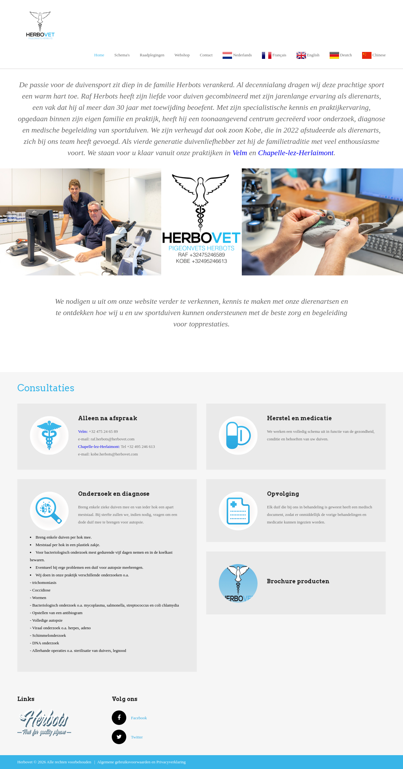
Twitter (127, 737)
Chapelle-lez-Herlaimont (296, 153)
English (308, 55)
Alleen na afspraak (107, 418)
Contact (206, 55)
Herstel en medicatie (299, 418)
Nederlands (237, 55)
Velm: (83, 431)
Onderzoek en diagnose (114, 493)
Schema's (122, 55)
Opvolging (283, 493)
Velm (239, 153)
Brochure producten (298, 581)
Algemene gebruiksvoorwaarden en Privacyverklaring (141, 762)
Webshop (182, 55)
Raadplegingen (152, 55)
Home (99, 55)
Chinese (374, 55)
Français (274, 55)
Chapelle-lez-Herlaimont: (99, 446)
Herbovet (68, 24)
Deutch (341, 55)
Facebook (129, 717)
